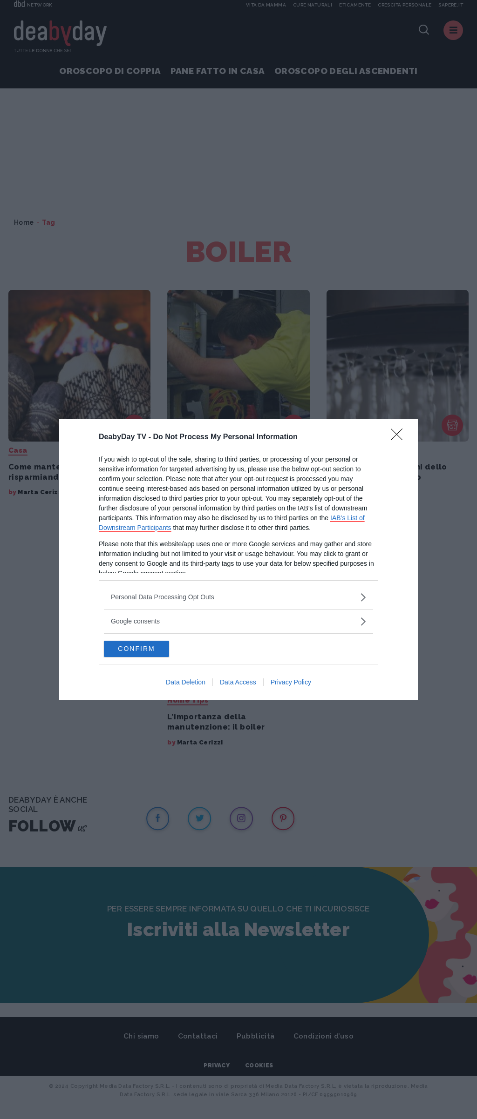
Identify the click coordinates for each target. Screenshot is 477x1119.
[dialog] (238, 559)
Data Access (238, 683)
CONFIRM (147, 649)
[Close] (400, 436)
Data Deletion (185, 683)
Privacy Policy (291, 683)
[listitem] (238, 596)
